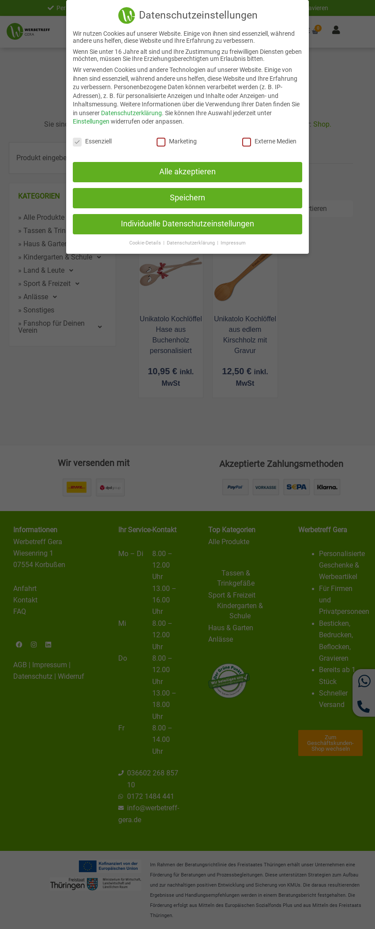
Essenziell (92, 139)
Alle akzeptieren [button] (187, 170)
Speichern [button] (187, 196)
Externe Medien (269, 139)
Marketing (177, 139)
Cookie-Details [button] (145, 241)
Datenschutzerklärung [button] (191, 241)
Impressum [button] (233, 241)
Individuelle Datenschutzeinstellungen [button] (187, 222)
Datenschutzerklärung (131, 111)
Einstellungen (91, 120)
